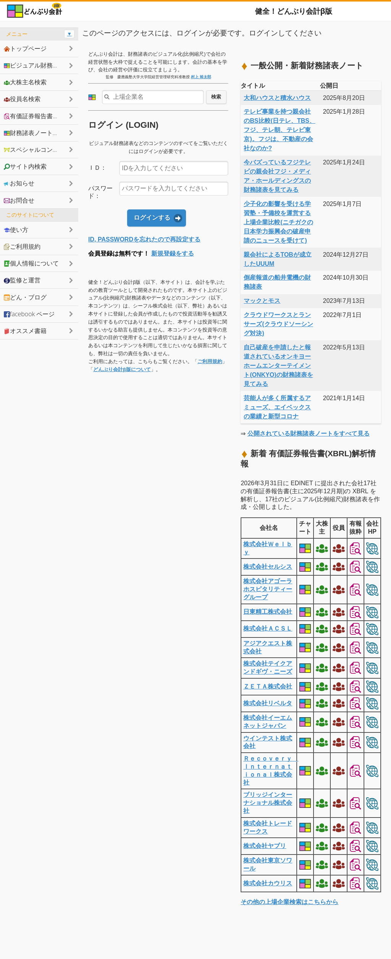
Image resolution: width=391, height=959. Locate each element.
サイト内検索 (25, 166)
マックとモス (262, 301)
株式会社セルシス (267, 566)
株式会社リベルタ (267, 703)
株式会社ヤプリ (264, 846)
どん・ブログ (25, 297)
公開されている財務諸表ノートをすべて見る (308, 433)
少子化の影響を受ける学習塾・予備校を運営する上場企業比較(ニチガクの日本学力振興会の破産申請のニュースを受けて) (278, 222)
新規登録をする (172, 253)
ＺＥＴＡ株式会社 (267, 686)
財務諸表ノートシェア (37, 133)
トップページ (25, 48)
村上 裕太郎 (201, 77)
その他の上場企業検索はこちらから (289, 902)
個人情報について (31, 263)
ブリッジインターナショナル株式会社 (267, 803)
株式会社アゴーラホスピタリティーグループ (267, 589)
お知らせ (19, 183)
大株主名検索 (25, 82)
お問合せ (19, 200)
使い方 (16, 229)
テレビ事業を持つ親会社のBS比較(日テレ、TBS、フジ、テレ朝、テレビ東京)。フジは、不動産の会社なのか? (279, 129)
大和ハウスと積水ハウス (277, 98)
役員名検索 (22, 99)
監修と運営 (22, 280)
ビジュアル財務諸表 (34, 65)
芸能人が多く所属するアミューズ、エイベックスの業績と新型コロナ (277, 407)
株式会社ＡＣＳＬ (267, 628)
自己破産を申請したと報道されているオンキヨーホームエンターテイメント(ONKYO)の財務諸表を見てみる (278, 365)
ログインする (152, 217)
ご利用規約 (209, 361)
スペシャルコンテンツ (37, 149)
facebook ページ (29, 314)
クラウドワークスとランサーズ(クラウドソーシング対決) (278, 324)
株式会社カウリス (267, 883)
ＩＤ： (97, 167)
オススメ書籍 (25, 331)
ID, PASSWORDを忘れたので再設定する (144, 239)
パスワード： (100, 192)
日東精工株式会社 (267, 611)
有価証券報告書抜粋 (34, 116)
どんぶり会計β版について (122, 369)
